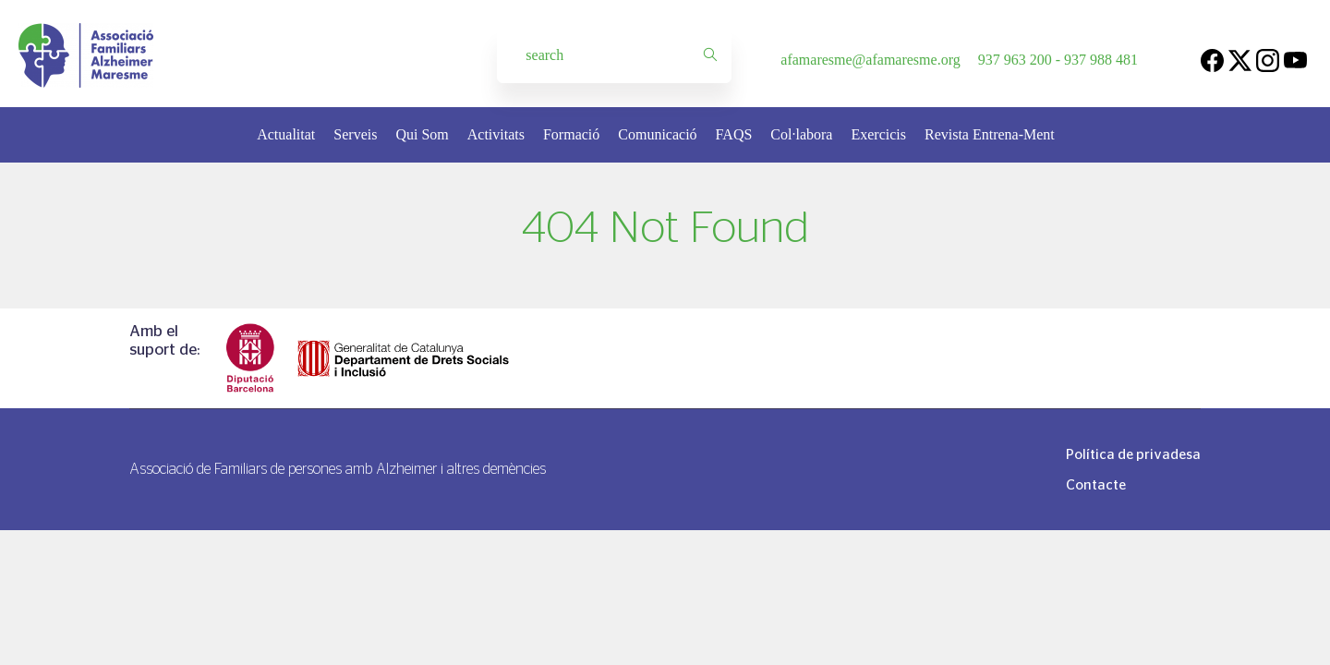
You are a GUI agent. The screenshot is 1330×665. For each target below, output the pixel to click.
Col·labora (801, 134)
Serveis (355, 134)
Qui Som (421, 134)
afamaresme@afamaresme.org (870, 59)
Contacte (1096, 484)
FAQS (734, 134)
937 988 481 (1101, 59)
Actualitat (286, 134)
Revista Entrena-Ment (990, 134)
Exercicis (878, 134)
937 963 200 (1015, 59)
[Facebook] (1212, 59)
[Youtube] (1295, 59)
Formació (571, 134)
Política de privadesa (1133, 454)
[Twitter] (1239, 59)
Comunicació (657, 134)
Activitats (496, 134)
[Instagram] (1267, 59)
